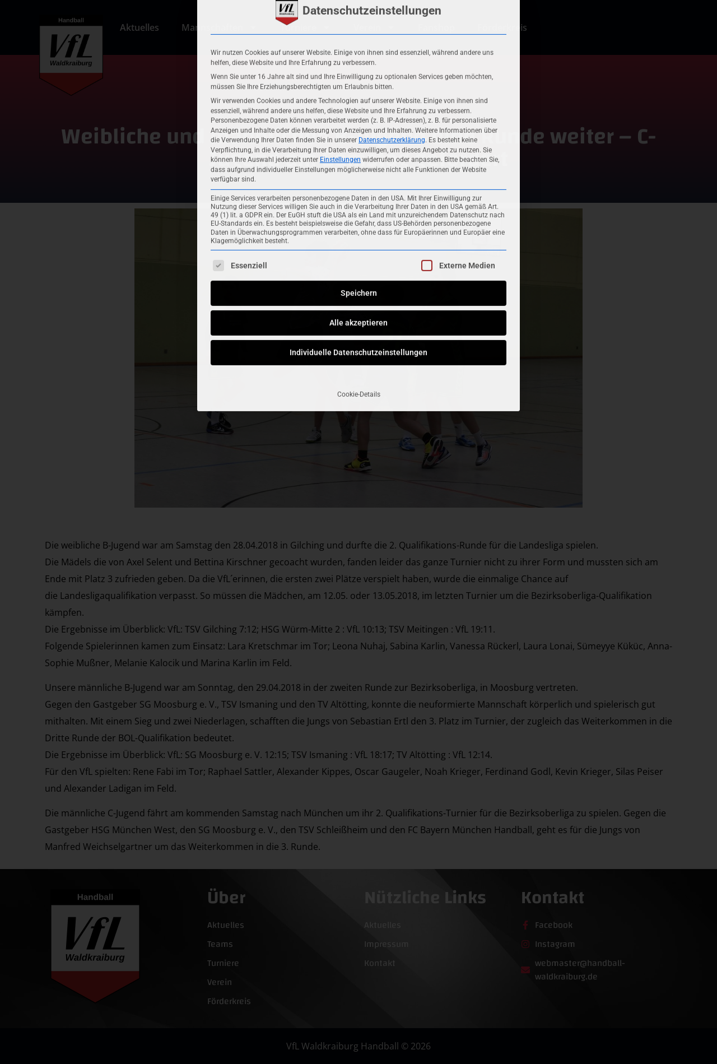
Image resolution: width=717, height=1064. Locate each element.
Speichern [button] (359, 161)
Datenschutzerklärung (391, 8)
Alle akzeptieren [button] (358, 191)
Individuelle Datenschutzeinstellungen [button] (358, 220)
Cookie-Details (358, 263)
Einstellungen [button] (340, 27)
